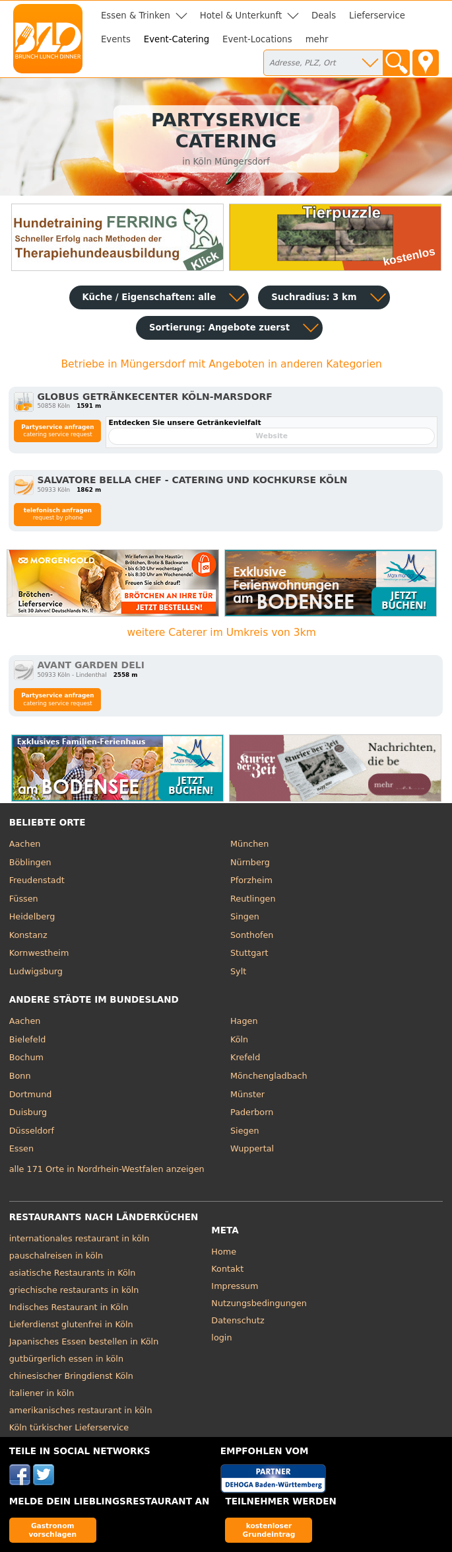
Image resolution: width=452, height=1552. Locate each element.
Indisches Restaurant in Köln (69, 1307)
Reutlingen (253, 899)
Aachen (25, 844)
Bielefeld (27, 1039)
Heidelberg (32, 916)
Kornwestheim (39, 953)
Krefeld (245, 1057)
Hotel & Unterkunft (241, 15)
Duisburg (28, 1112)
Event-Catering (176, 39)
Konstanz (28, 935)
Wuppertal (252, 1148)
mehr (317, 39)
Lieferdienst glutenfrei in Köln (71, 1324)
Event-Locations (257, 39)
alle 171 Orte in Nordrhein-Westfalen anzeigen (107, 1169)
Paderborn (251, 1112)
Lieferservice (377, 15)
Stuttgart (249, 953)
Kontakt (227, 1269)
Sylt (238, 971)
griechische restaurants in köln (74, 1290)
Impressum (234, 1286)
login (221, 1337)
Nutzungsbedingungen (259, 1303)
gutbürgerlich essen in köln (66, 1359)
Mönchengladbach (268, 1076)
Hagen (244, 1021)
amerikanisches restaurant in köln (80, 1410)
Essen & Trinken (135, 15)
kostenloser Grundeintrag (269, 1530)
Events (116, 39)
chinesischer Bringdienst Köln (71, 1376)
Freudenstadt (37, 880)
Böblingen (30, 862)
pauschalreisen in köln (56, 1256)
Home (223, 1252)
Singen (244, 916)
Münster (247, 1094)
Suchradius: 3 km (313, 297)
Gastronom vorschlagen (52, 1530)
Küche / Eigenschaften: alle (149, 297)
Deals (323, 15)
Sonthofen (251, 935)
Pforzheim (251, 880)
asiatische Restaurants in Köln (72, 1273)
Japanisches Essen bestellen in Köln (84, 1341)
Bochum (26, 1057)
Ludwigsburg (36, 971)
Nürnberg (250, 862)
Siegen (244, 1131)
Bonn (20, 1076)
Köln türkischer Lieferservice (69, 1427)
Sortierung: (219, 327)
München (249, 844)
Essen (21, 1148)
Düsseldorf (31, 1131)
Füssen (23, 899)
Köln (239, 1039)
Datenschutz (237, 1320)
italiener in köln (42, 1393)
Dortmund (30, 1094)
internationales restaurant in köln (79, 1238)
